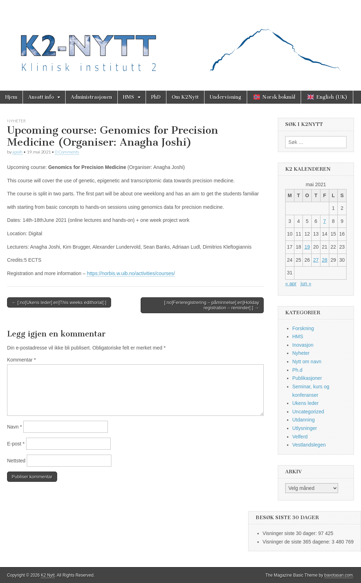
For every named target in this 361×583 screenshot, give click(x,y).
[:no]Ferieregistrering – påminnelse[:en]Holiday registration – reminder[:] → (211, 305)
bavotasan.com (338, 575)
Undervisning (225, 97)
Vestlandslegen (309, 445)
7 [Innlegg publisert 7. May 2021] (324, 221)
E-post (16, 444)
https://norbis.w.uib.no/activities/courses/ (131, 273)
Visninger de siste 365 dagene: (297, 542)
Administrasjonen (91, 97)
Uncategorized (308, 411)
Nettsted (16, 460)
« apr (290, 283)
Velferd (300, 436)
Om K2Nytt (185, 97)
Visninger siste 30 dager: (290, 533)
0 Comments (67, 151)
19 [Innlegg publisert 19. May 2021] (307, 247)
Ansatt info (41, 97)
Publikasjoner (307, 378)
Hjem (11, 97)
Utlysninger (304, 428)
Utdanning (303, 420)
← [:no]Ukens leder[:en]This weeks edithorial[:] (59, 302)
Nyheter (16, 121)
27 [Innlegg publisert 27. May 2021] (316, 260)
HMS (128, 97)
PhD (156, 97)
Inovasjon (302, 345)
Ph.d (297, 370)
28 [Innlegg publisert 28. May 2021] (325, 260)
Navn (14, 427)
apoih (17, 151)
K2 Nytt (48, 575)
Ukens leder (305, 403)
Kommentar (21, 360)
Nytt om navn (306, 361)
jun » (306, 283)
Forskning (303, 328)
